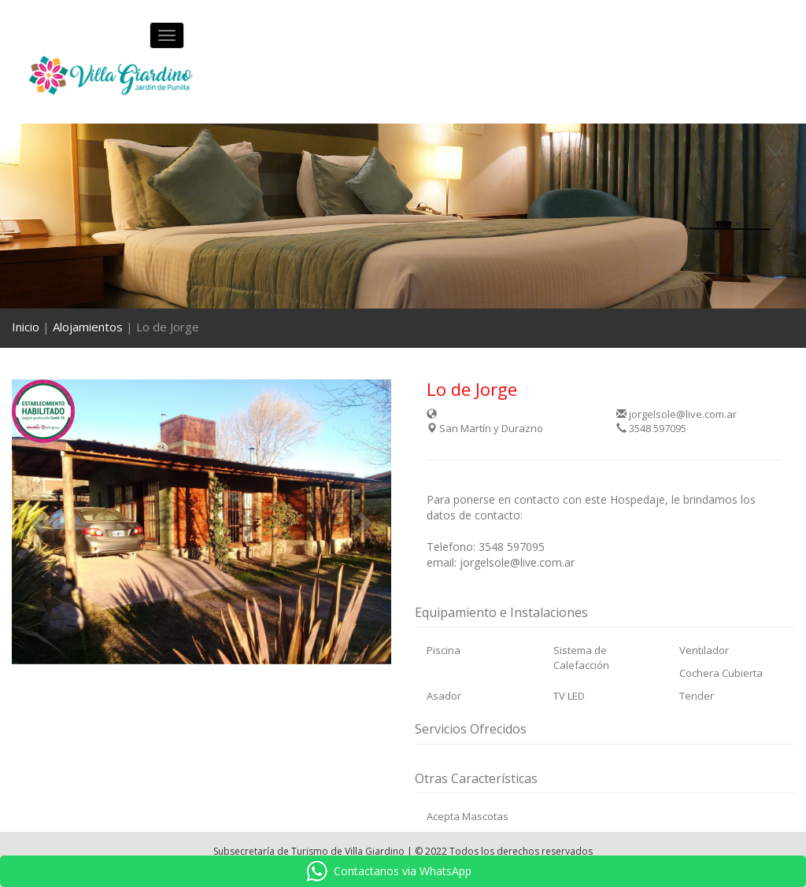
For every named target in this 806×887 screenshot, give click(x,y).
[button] (40, 521)
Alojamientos (88, 326)
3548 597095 (651, 428)
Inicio (25, 326)
